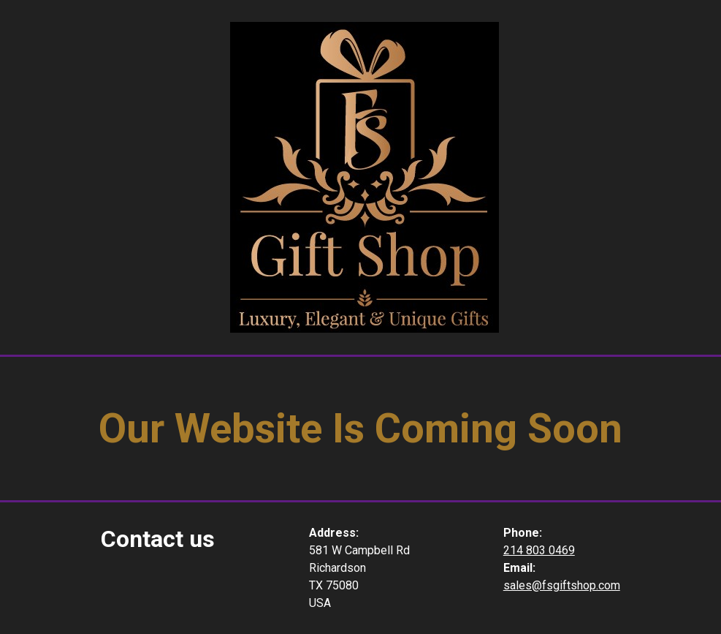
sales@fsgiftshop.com (561, 585)
